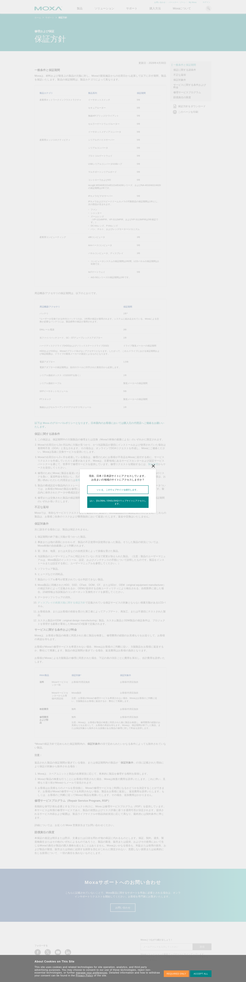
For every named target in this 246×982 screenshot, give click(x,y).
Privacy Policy (84, 975)
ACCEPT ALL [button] (201, 973)
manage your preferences (91, 972)
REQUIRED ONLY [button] (176, 973)
